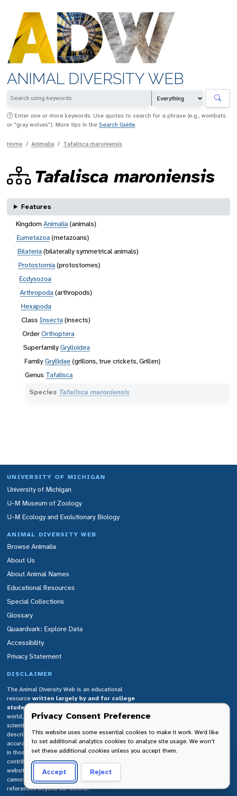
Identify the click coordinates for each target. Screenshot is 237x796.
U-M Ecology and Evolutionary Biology (63, 516)
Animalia (42, 144)
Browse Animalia (31, 546)
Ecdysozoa (35, 278)
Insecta (51, 319)
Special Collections (35, 601)
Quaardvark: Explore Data (45, 628)
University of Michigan (39, 489)
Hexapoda (36, 306)
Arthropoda (36, 292)
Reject (101, 771)
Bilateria (29, 251)
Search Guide (117, 124)
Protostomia (36, 264)
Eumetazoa (33, 237)
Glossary (20, 615)
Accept (54, 771)
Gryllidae (58, 361)
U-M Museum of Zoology (44, 503)
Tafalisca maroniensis (92, 144)
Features (36, 206)
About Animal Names (38, 573)
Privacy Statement (34, 656)
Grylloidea (75, 347)
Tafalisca (59, 374)
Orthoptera (57, 333)
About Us (21, 560)
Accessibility (25, 642)
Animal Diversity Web (95, 78)
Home (14, 144)
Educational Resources (41, 587)
